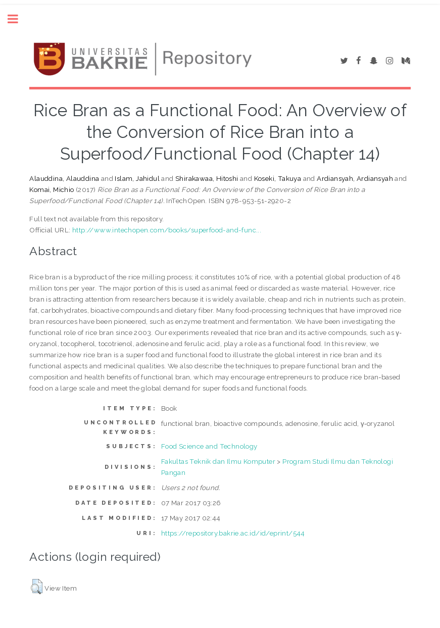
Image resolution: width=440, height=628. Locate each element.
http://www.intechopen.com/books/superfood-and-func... (166, 230)
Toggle (18, 19)
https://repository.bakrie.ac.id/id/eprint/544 (233, 533)
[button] (36, 586)
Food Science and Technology (209, 446)
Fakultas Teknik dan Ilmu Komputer (218, 461)
